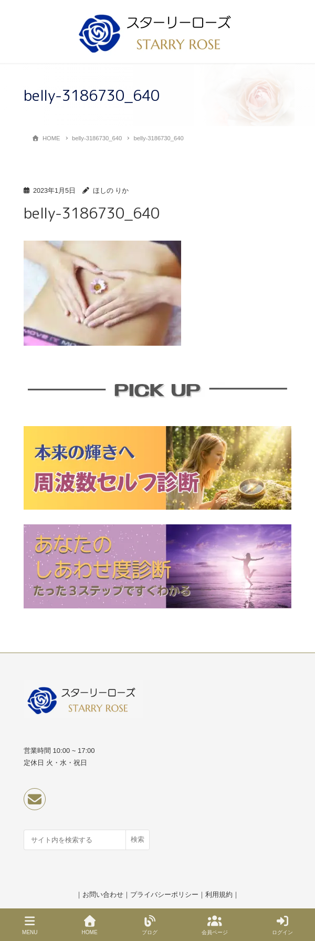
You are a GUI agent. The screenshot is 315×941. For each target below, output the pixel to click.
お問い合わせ (102, 894)
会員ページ (215, 925)
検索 (137, 839)
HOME (90, 925)
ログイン (282, 925)
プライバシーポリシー (164, 894)
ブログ (150, 925)
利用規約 (219, 894)
